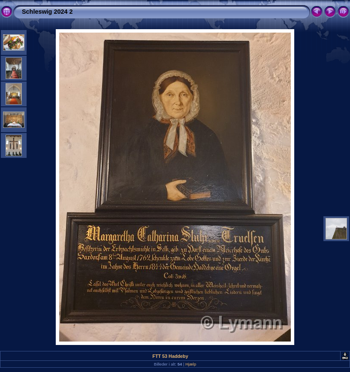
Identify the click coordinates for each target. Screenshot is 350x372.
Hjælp (190, 364)
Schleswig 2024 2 (47, 11)
